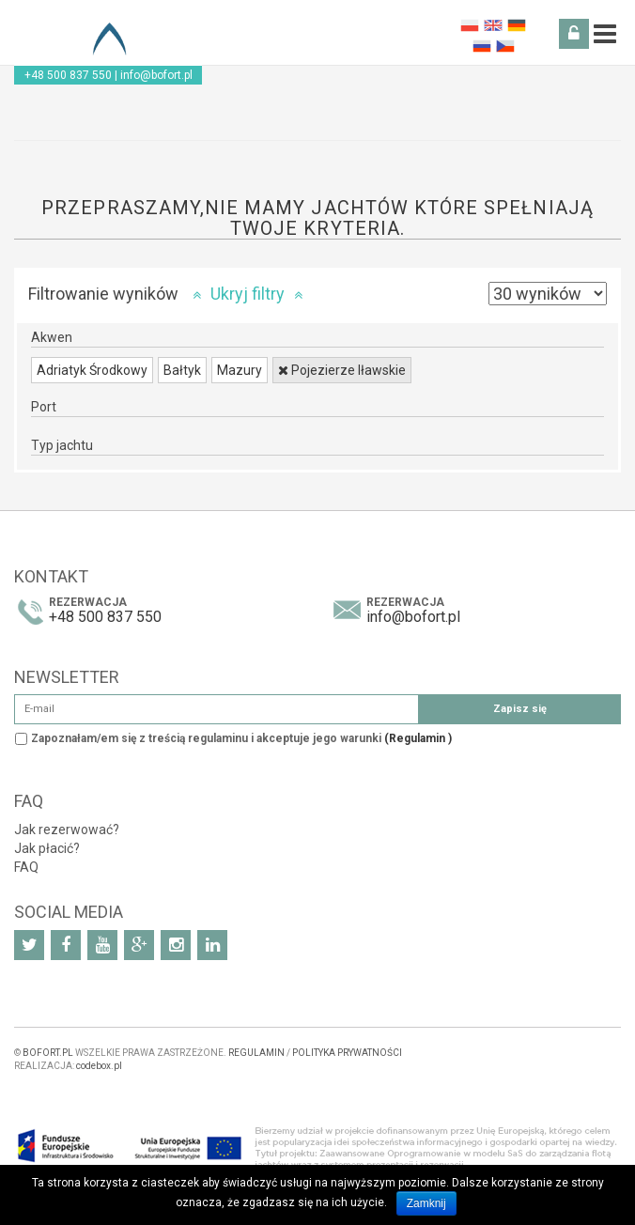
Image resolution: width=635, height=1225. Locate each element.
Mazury (239, 370)
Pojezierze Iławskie (342, 370)
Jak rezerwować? (66, 829)
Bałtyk (182, 370)
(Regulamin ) (418, 738)
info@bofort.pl (156, 75)
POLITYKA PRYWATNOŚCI (347, 1052)
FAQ (26, 867)
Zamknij (426, 1203)
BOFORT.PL (48, 1052)
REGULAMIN (256, 1052)
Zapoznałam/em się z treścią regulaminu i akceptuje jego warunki (241, 738)
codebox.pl (99, 1066)
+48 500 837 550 (68, 75)
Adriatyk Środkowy (92, 370)
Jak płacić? (47, 848)
